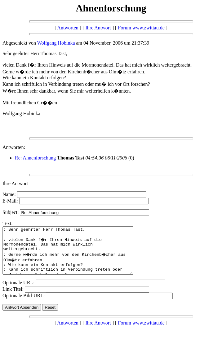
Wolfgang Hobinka (56, 43)
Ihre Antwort (98, 27)
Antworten (67, 27)
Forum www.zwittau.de (141, 27)
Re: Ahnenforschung (35, 157)
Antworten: (13, 147)
